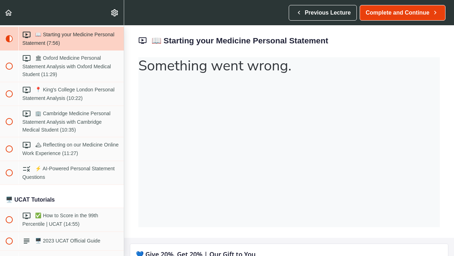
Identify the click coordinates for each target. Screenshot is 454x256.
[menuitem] (115, 12)
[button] (9, 12)
